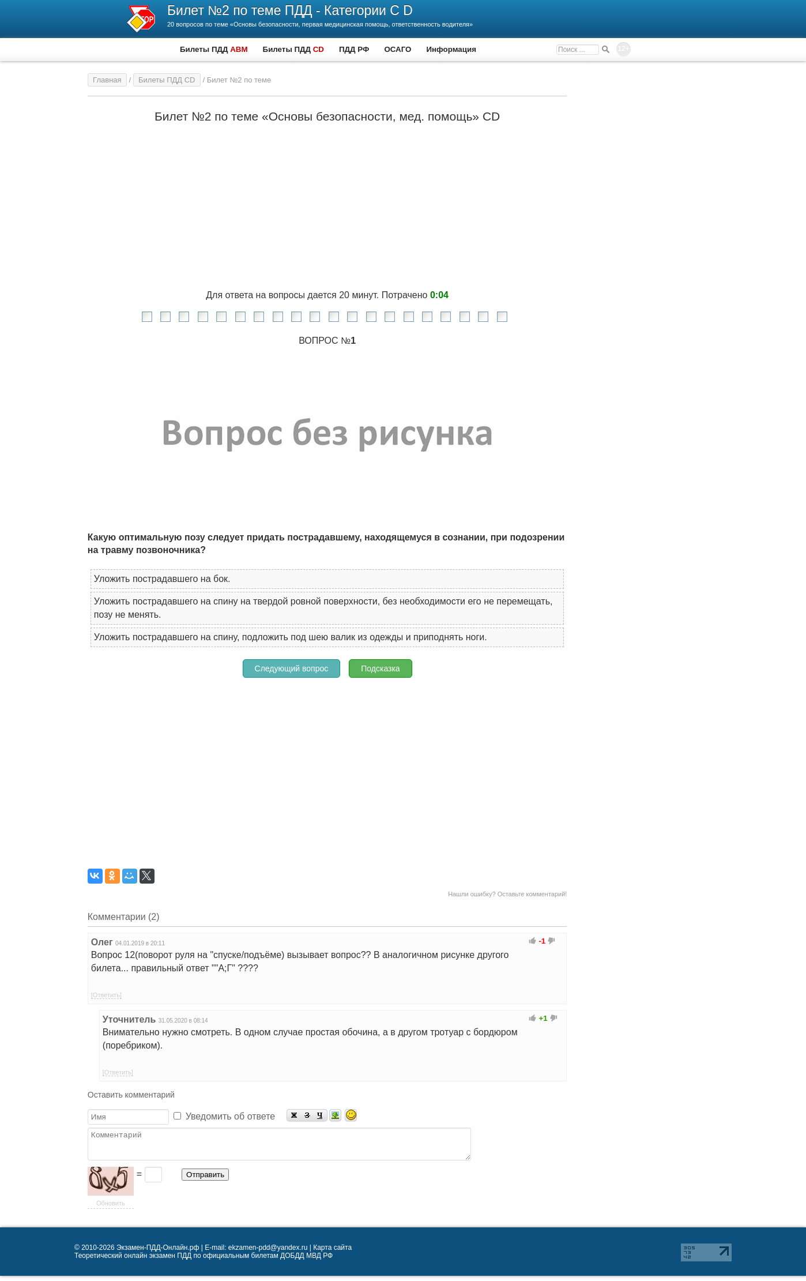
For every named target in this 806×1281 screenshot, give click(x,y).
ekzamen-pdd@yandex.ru (268, 1253)
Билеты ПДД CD (166, 80)
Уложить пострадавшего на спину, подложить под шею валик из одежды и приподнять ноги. (290, 637)
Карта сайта (332, 1253)
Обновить (110, 1208)
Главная (107, 80)
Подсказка (380, 668)
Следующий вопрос (292, 668)
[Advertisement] (327, 767)
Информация (451, 49)
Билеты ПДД (214, 49)
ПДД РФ (354, 49)
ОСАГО (397, 49)
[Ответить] (106, 994)
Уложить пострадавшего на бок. (162, 579)
